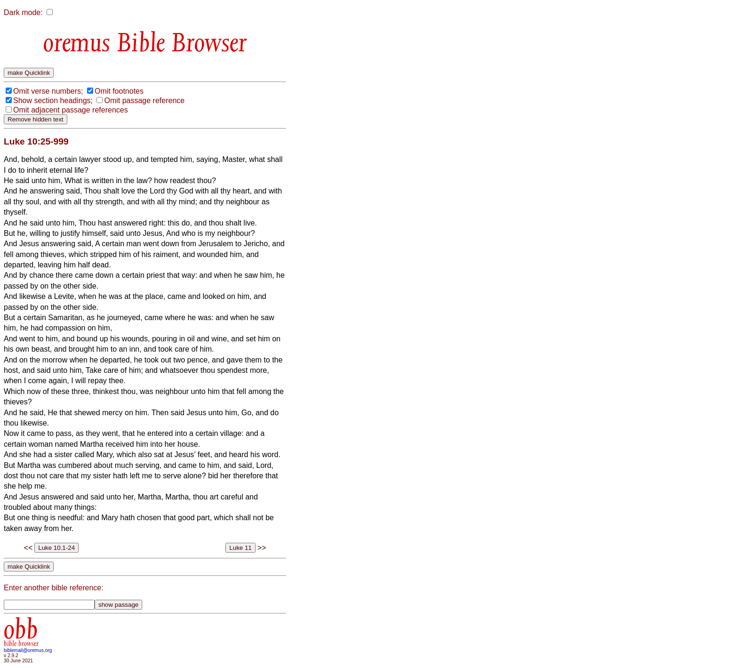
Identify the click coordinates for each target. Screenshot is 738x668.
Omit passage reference (144, 101)
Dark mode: (23, 12)
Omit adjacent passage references (70, 110)
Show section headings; (53, 101)
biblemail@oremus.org (28, 650)
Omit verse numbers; (48, 91)
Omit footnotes (119, 91)
